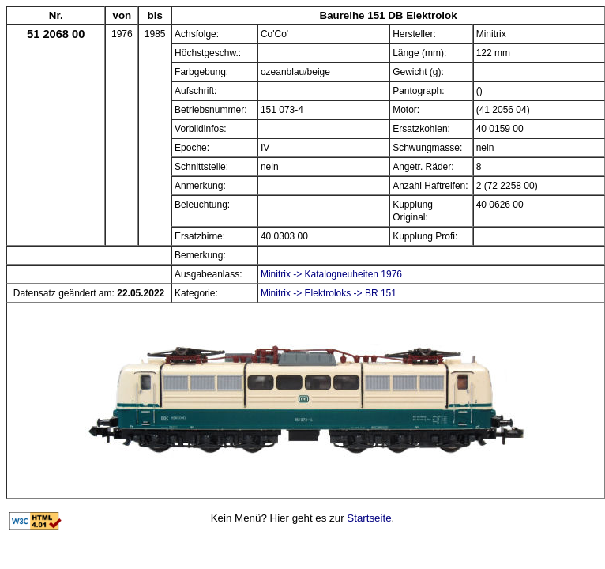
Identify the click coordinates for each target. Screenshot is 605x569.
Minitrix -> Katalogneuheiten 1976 (331, 274)
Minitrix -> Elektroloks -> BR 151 (328, 293)
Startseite (369, 518)
